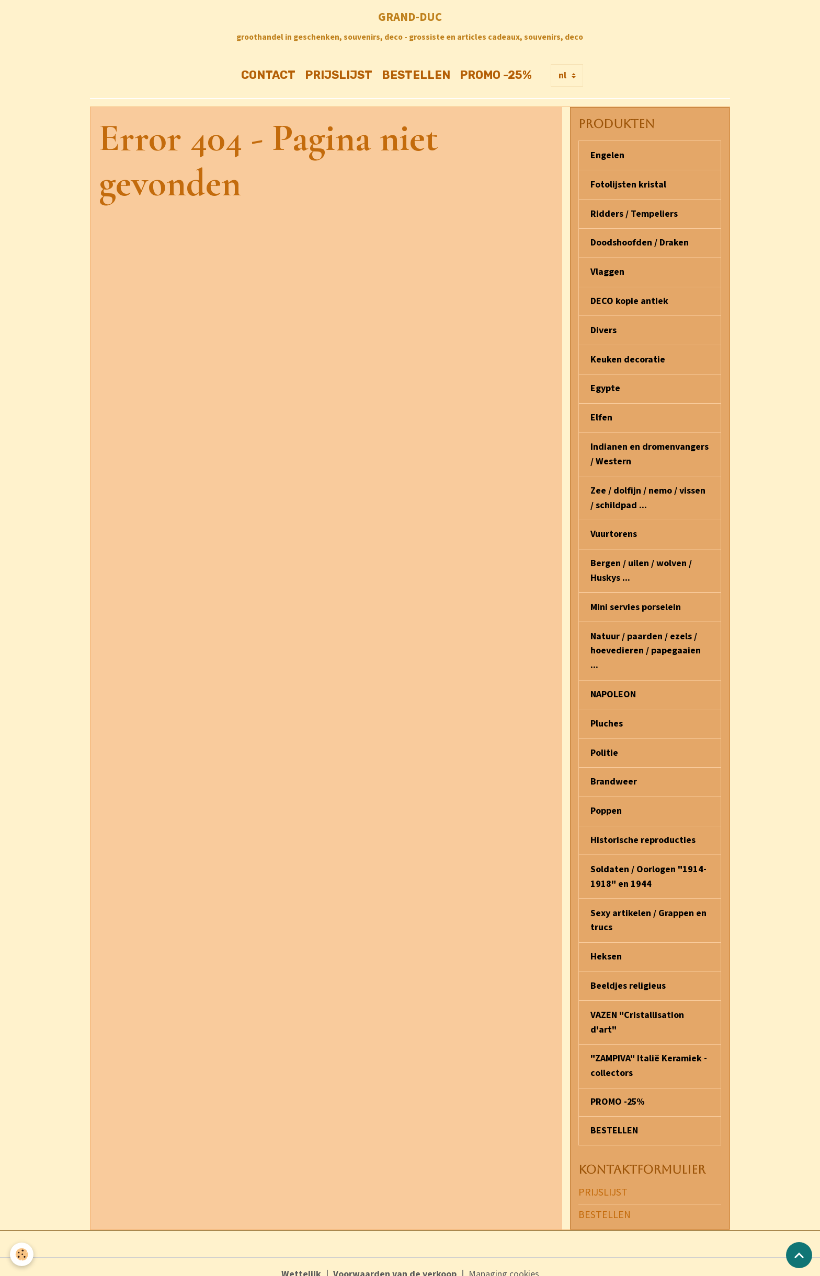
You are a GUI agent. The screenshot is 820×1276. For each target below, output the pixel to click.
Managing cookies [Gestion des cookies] (504, 1260)
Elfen (601, 414)
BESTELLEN (416, 75)
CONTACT (268, 75)
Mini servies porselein (635, 600)
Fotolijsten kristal (628, 185)
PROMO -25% (496, 75)
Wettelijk (301, 1260)
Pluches (606, 715)
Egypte (605, 386)
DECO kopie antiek (629, 300)
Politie (604, 743)
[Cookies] (22, 1254)
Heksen (606, 944)
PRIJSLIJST (338, 75)
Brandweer (613, 772)
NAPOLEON (613, 686)
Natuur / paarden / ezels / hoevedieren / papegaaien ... (645, 643)
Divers (603, 328)
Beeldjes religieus (628, 973)
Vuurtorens (613, 529)
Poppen (606, 801)
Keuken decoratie (627, 357)
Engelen (607, 156)
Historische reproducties (643, 830)
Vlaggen (607, 271)
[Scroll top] (799, 1255)
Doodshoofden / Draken (639, 242)
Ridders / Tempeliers (634, 213)
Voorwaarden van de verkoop (395, 1260)
